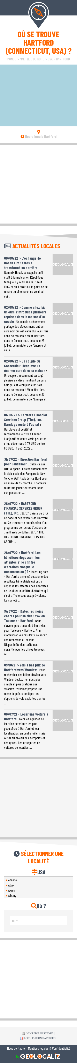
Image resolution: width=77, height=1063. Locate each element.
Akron (11, 890)
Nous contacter (16, 1048)
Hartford (63, 59)
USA (50, 59)
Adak (11, 885)
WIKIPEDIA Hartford (37, 1033)
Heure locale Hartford (38, 136)
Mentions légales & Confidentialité (49, 1048)
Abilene (12, 880)
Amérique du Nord (32, 59)
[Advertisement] (38, 183)
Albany (12, 895)
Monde (11, 59)
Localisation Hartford (38, 1038)
